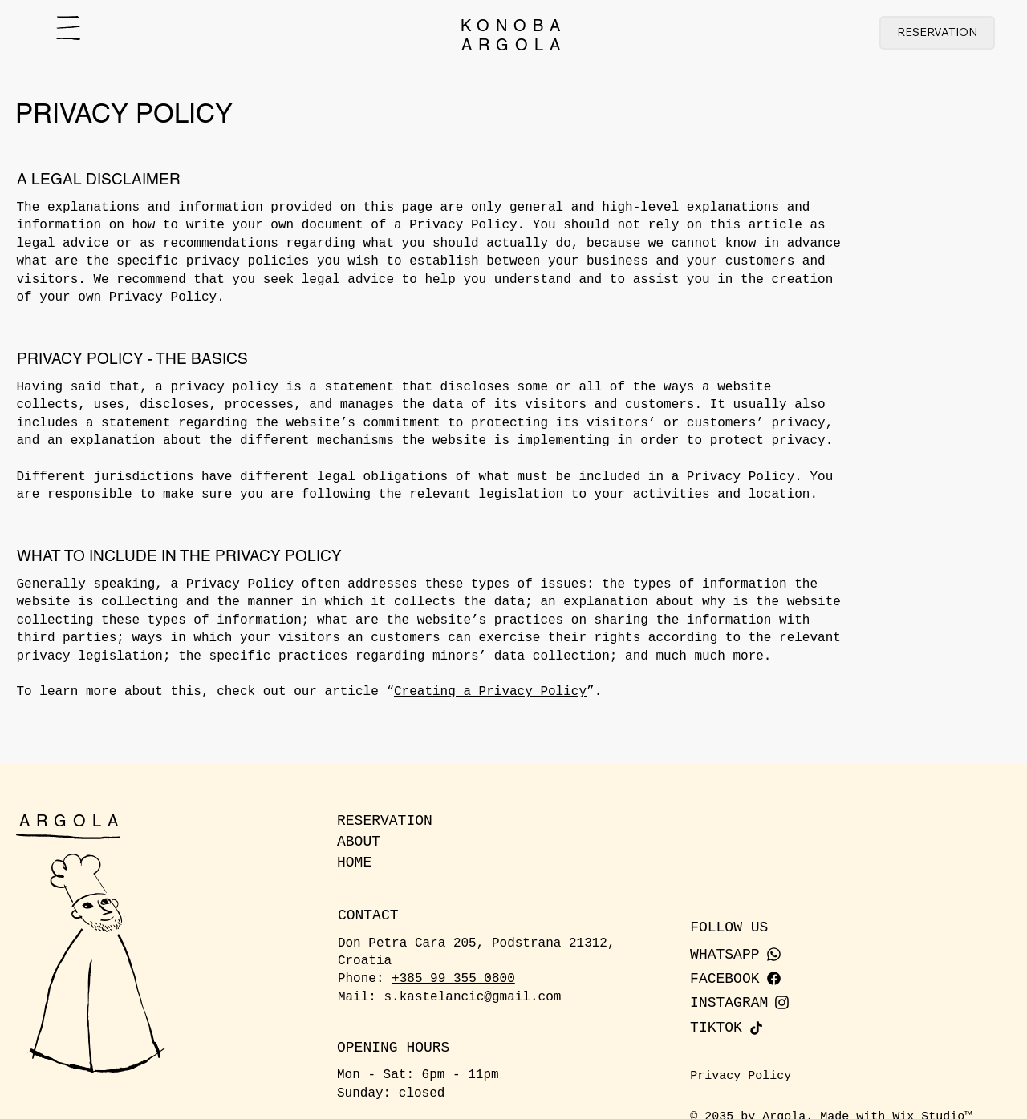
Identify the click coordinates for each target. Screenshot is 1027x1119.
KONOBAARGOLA (513, 35)
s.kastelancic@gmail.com (473, 997)
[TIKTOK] (770, 1028)
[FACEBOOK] (770, 979)
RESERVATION (384, 821)
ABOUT (358, 842)
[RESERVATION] (937, 33)
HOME (354, 862)
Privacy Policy (740, 1076)
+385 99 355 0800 (453, 979)
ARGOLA (71, 820)
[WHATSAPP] (770, 955)
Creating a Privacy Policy (490, 692)
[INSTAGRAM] (770, 1003)
